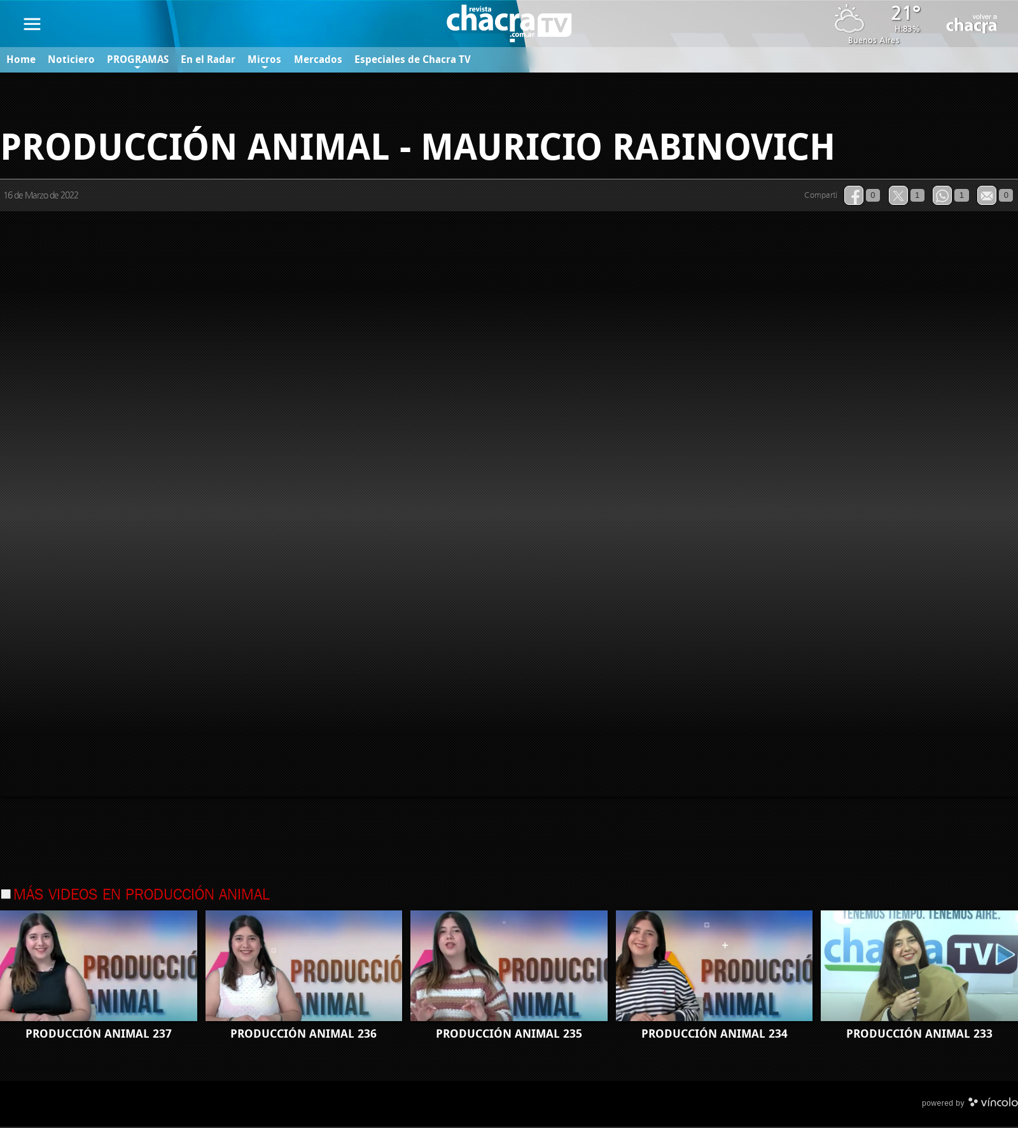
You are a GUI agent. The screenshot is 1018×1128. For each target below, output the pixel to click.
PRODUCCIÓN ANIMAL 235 (509, 1035)
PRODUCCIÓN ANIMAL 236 (303, 1035)
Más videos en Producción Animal (141, 896)
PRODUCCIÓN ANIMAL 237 (98, 1035)
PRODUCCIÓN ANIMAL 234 (714, 1035)
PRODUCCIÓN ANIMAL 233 (919, 1035)
